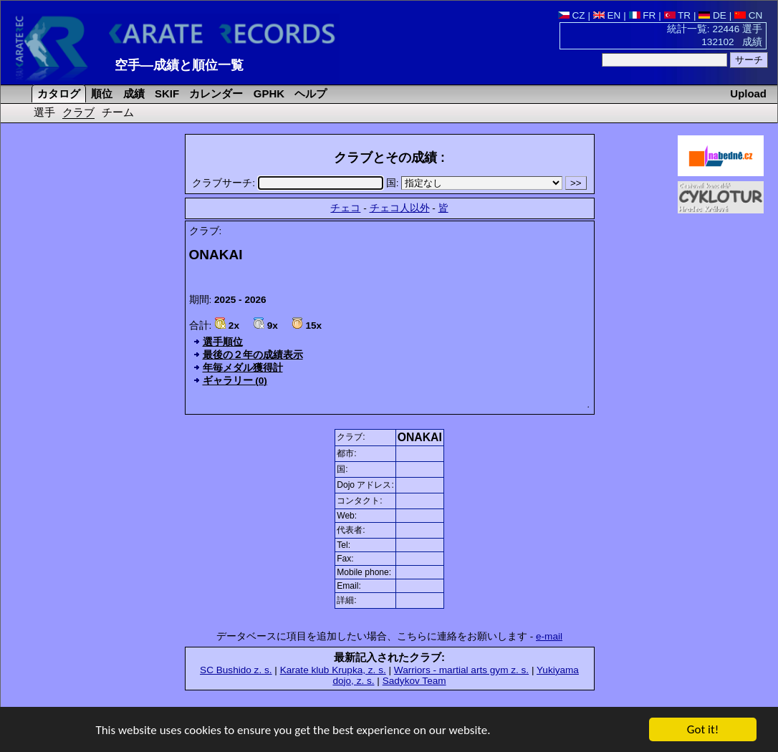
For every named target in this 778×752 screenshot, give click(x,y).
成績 (132, 93)
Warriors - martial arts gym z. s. (461, 670)
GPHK (267, 93)
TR (677, 15)
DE (712, 15)
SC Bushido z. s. (236, 670)
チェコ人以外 (400, 208)
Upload (748, 93)
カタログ (57, 93)
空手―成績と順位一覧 (179, 65)
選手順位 (223, 342)
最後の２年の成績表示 (253, 355)
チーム (118, 112)
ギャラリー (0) (235, 380)
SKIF (165, 93)
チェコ (345, 208)
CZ (571, 15)
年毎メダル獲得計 (243, 367)
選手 (44, 112)
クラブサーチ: (288, 183)
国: (475, 183)
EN (607, 15)
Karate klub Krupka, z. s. (333, 670)
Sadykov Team (414, 680)
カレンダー (214, 93)
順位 (100, 93)
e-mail (549, 636)
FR (642, 15)
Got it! (703, 730)
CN (748, 15)
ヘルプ (309, 93)
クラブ (78, 112)
